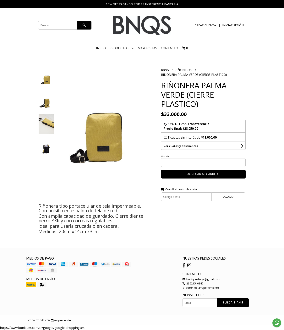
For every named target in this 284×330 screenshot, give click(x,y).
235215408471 (194, 283)
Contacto (169, 48)
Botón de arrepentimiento (201, 287)
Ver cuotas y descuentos (181, 146)
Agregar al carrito (203, 174)
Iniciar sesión (233, 25)
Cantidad (165, 156)
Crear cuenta (205, 25)
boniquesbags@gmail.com (201, 279)
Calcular (228, 196)
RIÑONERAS (184, 70)
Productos (122, 48)
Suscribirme (233, 302)
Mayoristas (147, 48)
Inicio (101, 48)
